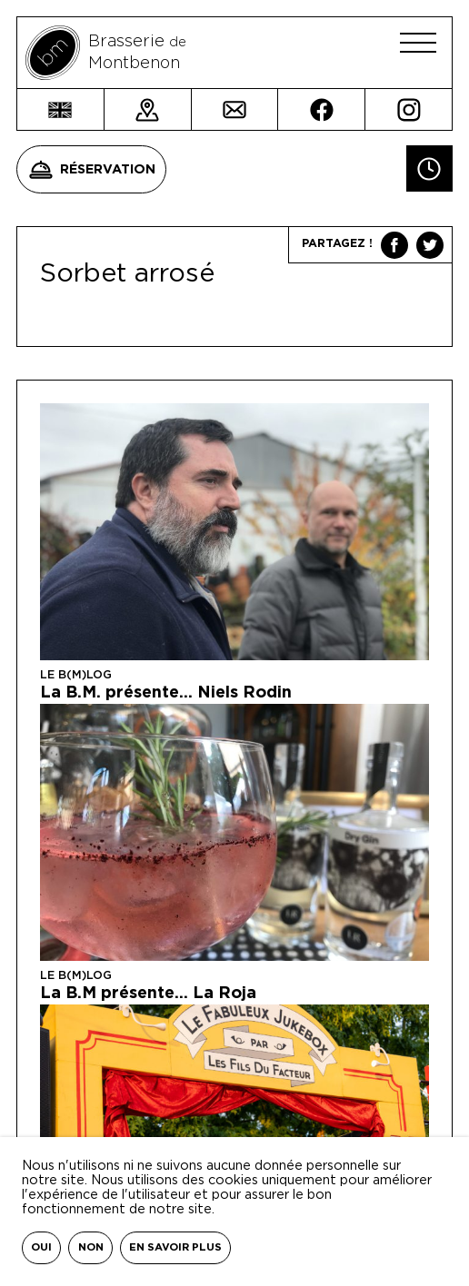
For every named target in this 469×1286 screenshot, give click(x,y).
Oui (41, 1247)
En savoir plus (175, 1247)
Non (91, 1247)
